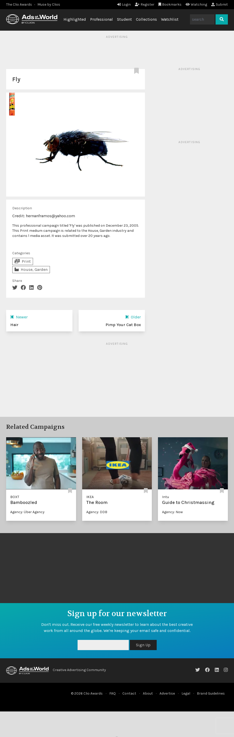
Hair (14, 324)
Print (23, 261)
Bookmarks (170, 4)
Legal (186, 693)
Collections (146, 19)
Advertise (167, 693)
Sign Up (143, 644)
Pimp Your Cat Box (123, 324)
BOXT (14, 497)
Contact (129, 693)
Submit (219, 4)
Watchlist (169, 19)
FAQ (112, 693)
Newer (19, 317)
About (148, 693)
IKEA (90, 497)
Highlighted (74, 19)
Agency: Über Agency (27, 512)
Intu (165, 497)
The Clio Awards (19, 4)
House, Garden (31, 269)
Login (124, 4)
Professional (101, 19)
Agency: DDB (96, 512)
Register (144, 4)
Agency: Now (172, 512)
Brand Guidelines (211, 693)
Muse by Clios (48, 4)
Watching (196, 4)
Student (124, 19)
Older (133, 317)
